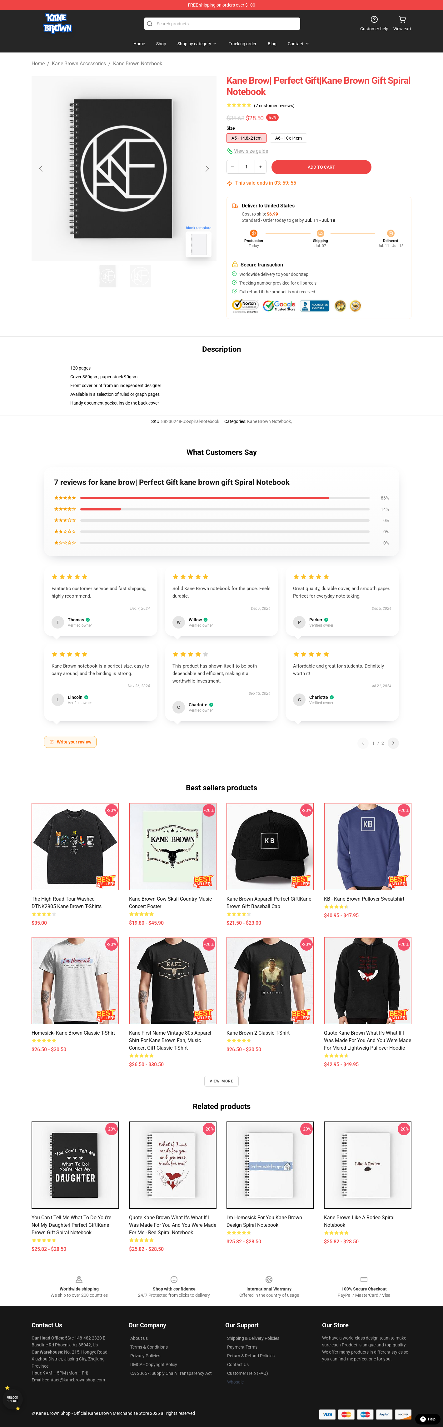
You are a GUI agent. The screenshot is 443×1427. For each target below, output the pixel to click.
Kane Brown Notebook (137, 64)
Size (230, 128)
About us (139, 1338)
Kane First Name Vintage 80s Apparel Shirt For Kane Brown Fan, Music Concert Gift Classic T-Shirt (170, 1040)
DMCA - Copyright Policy (153, 1364)
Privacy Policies (145, 1355)
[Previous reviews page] (363, 743)
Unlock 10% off (12, 1399)
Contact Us (238, 1364)
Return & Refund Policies (251, 1355)
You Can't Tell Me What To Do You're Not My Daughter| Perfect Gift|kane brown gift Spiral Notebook (71, 1225)
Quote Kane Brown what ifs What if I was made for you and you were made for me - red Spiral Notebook (172, 1225)
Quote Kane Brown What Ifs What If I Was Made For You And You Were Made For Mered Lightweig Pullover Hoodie (367, 1040)
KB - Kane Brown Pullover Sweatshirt (364, 899)
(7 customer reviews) (274, 105)
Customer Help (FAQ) (247, 1373)
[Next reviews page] (393, 743)
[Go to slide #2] (140, 276)
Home (38, 64)
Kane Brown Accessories (79, 64)
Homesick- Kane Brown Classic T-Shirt (73, 1033)
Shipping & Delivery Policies (253, 1338)
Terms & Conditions (149, 1347)
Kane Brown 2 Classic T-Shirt (258, 1033)
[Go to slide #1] (108, 276)
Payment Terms (242, 1347)
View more (222, 1081)
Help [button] (428, 1419)
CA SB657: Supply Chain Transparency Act (171, 1373)
